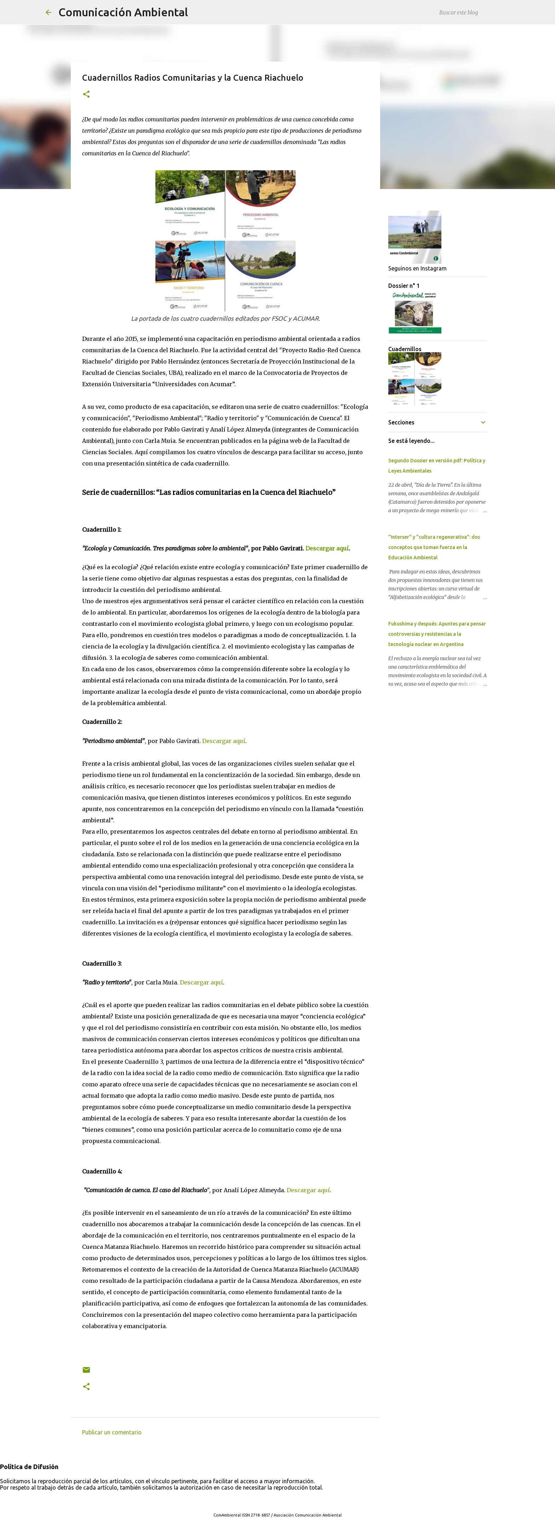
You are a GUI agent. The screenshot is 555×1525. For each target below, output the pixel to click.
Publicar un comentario (112, 1432)
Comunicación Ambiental (123, 12)
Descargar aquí (327, 548)
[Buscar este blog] (473, 12)
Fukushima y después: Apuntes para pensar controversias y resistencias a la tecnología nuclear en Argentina (437, 634)
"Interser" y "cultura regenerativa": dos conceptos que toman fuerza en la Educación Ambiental (434, 547)
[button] (86, 94)
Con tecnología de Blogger (277, 1500)
